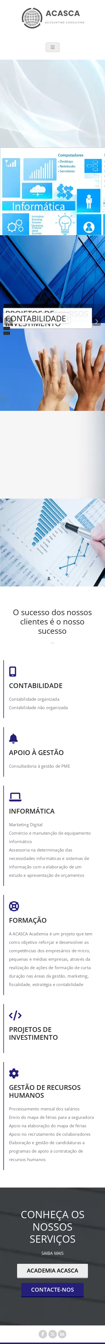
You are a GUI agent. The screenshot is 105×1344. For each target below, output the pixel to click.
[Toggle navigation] (53, 47)
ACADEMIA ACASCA (52, 1270)
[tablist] (52, 578)
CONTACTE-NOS (52, 1289)
